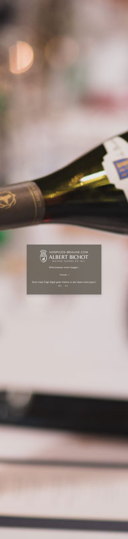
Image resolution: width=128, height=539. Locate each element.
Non (59, 286)
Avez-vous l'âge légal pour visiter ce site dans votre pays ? (64, 282)
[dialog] (64, 269)
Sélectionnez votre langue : (64, 267)
